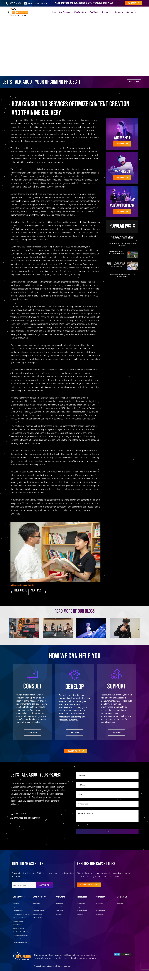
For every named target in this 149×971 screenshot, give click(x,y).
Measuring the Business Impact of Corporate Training (122, 275)
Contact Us (131, 12)
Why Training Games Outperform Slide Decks (116, 252)
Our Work (94, 12)
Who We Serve (81, 12)
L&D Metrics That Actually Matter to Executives (122, 245)
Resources (107, 12)
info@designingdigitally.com (40, 3)
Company (119, 12)
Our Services (65, 12)
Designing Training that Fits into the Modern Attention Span (116, 264)
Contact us (133, 3)
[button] (138, 629)
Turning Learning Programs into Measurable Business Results (122, 237)
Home (54, 12)
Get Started (134, 82)
